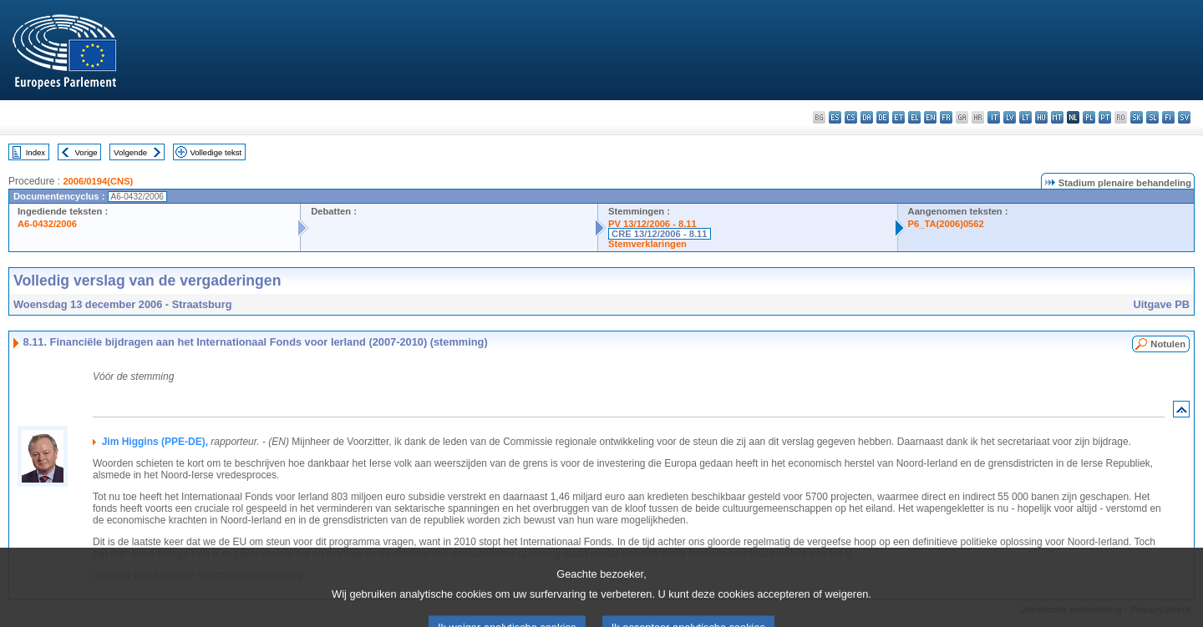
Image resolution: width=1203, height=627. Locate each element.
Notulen (1167, 344)
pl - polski (1089, 117)
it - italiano (993, 117)
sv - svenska (1184, 117)
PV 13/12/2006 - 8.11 (652, 224)
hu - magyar (1041, 117)
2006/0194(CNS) (98, 181)
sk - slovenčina (1136, 117)
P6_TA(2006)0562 (946, 224)
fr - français (946, 117)
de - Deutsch (882, 117)
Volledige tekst (215, 152)
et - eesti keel (898, 117)
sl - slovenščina (1152, 117)
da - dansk (866, 117)
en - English (930, 117)
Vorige (86, 152)
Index (35, 152)
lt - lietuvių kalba (1025, 117)
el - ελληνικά (914, 117)
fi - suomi (1168, 117)
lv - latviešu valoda (1009, 117)
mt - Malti (1057, 117)
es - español (835, 117)
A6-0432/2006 (47, 224)
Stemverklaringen (647, 244)
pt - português (1105, 117)
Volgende (130, 152)
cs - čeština (851, 117)
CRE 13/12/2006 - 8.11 (659, 234)
